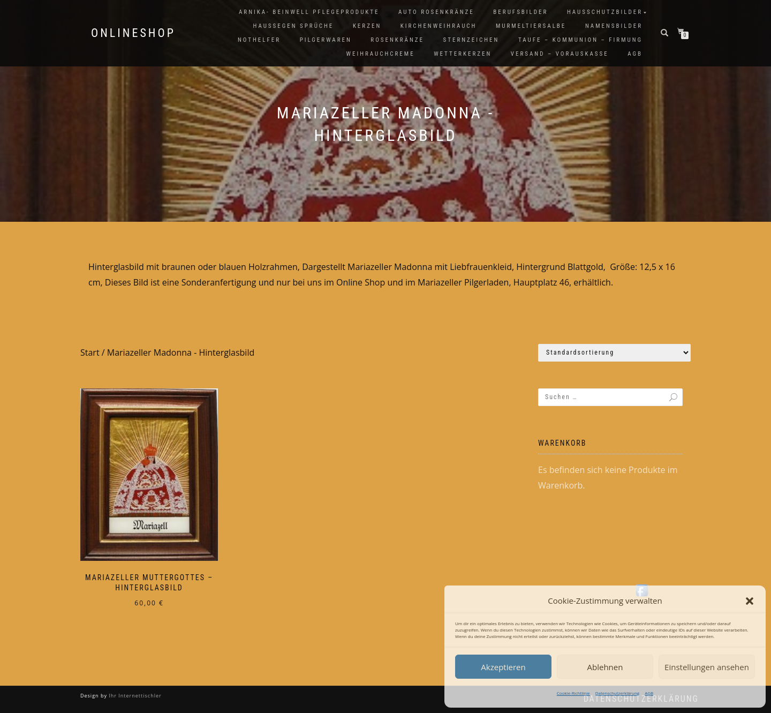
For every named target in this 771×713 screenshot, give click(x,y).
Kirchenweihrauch (438, 25)
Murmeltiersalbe (531, 25)
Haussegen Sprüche (293, 25)
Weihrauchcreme (380, 53)
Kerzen (367, 25)
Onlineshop (133, 33)
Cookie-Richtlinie (573, 693)
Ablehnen (605, 667)
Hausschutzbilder (604, 12)
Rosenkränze (397, 39)
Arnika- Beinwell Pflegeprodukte (309, 12)
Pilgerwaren (326, 39)
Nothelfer (259, 39)
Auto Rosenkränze (436, 12)
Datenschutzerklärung (617, 693)
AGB (649, 693)
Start (90, 352)
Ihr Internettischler (134, 695)
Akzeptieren (503, 667)
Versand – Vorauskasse (560, 53)
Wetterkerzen (463, 53)
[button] (749, 601)
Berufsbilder (520, 12)
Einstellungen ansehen (706, 667)
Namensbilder (613, 25)
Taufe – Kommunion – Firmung (580, 39)
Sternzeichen (471, 39)
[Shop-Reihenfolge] (614, 353)
